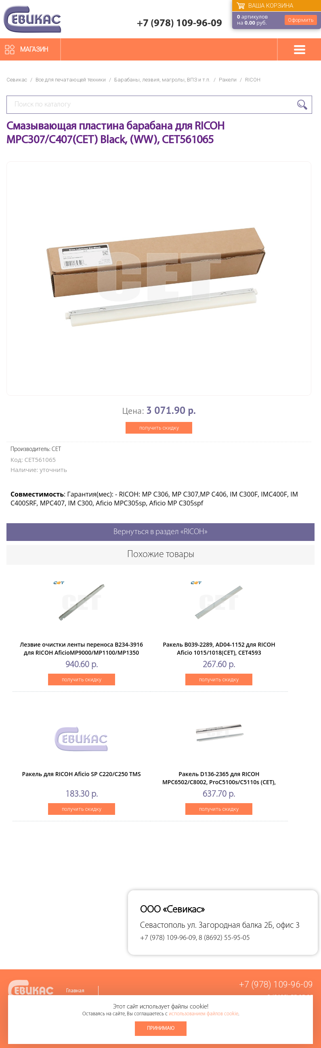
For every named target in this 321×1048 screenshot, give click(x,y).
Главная (75, 991)
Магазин (34, 49)
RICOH (252, 80)
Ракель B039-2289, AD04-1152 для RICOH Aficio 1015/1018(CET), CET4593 (219, 648)
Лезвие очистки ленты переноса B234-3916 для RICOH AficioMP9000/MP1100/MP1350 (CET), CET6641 (81, 652)
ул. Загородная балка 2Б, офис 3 (243, 925)
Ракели (228, 80)
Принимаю (160, 1028)
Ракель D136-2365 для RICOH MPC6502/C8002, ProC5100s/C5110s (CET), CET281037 (219, 782)
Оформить (301, 20)
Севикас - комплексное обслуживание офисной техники (32, 19)
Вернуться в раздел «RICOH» (160, 532)
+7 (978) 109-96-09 (179, 24)
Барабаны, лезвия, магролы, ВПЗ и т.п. (162, 80)
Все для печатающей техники (71, 80)
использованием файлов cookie (203, 1014)
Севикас (16, 80)
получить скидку (159, 428)
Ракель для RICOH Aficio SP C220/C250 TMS (81, 774)
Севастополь (162, 925)
